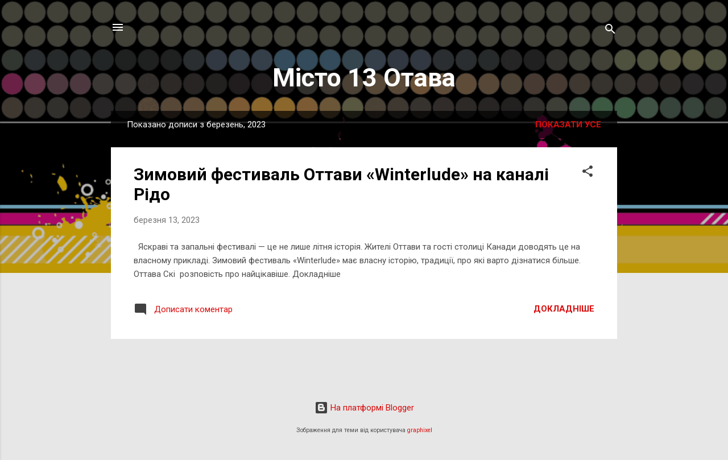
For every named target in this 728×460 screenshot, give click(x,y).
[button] (587, 173)
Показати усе (568, 124)
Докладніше (563, 309)
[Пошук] (610, 31)
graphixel (419, 430)
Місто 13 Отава (364, 78)
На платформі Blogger (364, 408)
